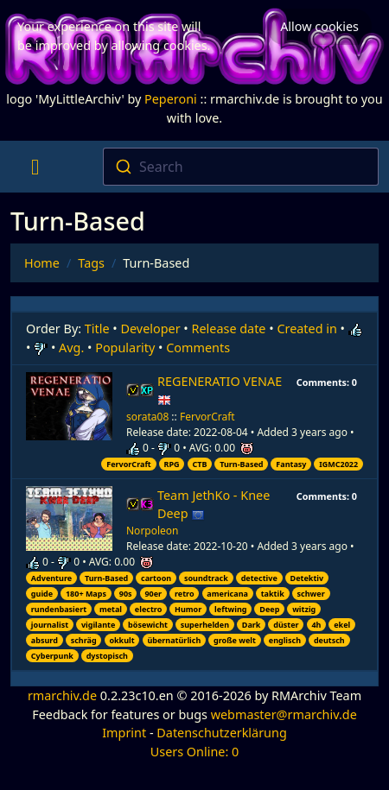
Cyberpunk (52, 655)
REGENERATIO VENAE (219, 390)
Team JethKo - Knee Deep (213, 504)
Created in (306, 328)
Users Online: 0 (194, 751)
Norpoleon (152, 530)
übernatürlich (174, 640)
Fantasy (291, 464)
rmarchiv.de (62, 695)
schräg (84, 640)
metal (110, 609)
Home (42, 263)
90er (153, 593)
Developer (151, 328)
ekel (342, 624)
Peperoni (170, 99)
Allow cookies (319, 26)
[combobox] (241, 167)
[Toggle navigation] (35, 167)
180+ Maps (86, 593)
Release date (229, 328)
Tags (91, 263)
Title (97, 328)
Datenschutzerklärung (221, 732)
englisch (285, 640)
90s (125, 593)
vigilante (98, 624)
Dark (251, 624)
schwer (311, 593)
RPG (172, 464)
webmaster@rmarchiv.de (284, 714)
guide (42, 593)
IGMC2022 (338, 464)
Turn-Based (241, 464)
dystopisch (107, 655)
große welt (235, 640)
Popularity (125, 347)
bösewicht (148, 624)
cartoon (156, 578)
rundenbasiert (58, 609)
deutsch (329, 640)
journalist (49, 624)
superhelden (205, 624)
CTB (199, 464)
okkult (121, 640)
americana (227, 593)
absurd (44, 640)
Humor (188, 609)
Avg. (71, 347)
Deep (269, 609)
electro (148, 609)
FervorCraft (207, 416)
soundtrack (206, 578)
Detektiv (307, 578)
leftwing (230, 609)
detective (259, 578)
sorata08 (147, 416)
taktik (272, 593)
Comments (198, 347)
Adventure (51, 578)
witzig (304, 609)
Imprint (124, 732)
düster (285, 624)
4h (316, 624)
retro (184, 593)
